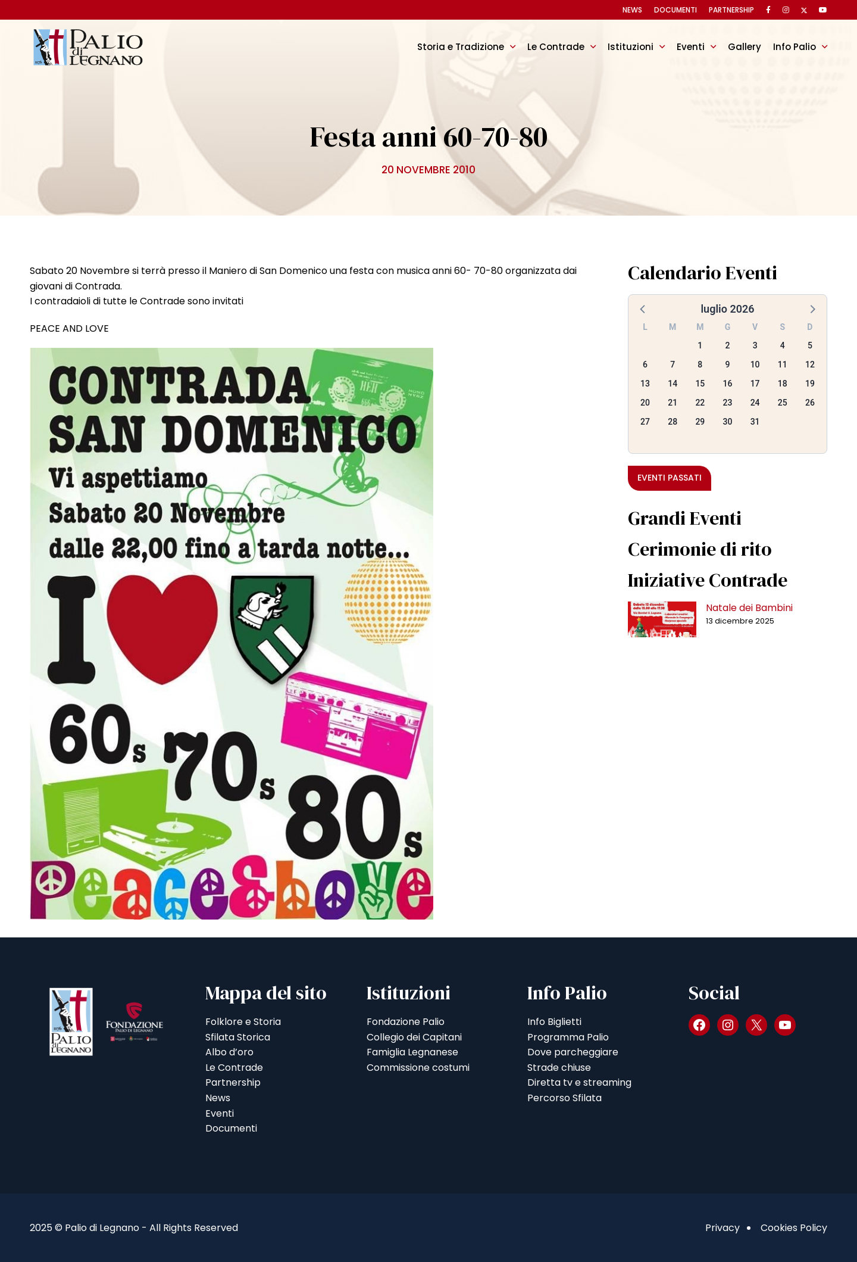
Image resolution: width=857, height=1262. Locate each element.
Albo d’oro (229, 1052)
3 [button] (755, 345)
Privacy (722, 1228)
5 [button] (810, 345)
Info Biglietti (554, 1022)
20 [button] (645, 402)
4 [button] (782, 345)
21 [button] (672, 402)
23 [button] (728, 402)
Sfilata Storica (237, 1037)
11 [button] (782, 364)
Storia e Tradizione (460, 46)
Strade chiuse (559, 1067)
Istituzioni (630, 46)
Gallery (744, 46)
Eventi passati (669, 478)
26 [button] (810, 402)
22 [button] (700, 402)
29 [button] (700, 421)
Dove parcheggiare (572, 1052)
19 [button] (810, 383)
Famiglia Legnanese (412, 1052)
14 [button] (672, 383)
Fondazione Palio (406, 1022)
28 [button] (672, 421)
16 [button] (728, 383)
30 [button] (728, 421)
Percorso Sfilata (564, 1098)
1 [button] (700, 345)
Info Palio (794, 46)
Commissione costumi (418, 1067)
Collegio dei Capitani (414, 1037)
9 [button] (727, 364)
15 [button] (700, 383)
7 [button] (672, 364)
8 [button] (700, 364)
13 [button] (645, 383)
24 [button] (755, 402)
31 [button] (755, 421)
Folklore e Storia (243, 1022)
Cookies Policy (794, 1228)
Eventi (691, 46)
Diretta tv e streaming (579, 1082)
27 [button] (645, 421)
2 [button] (727, 345)
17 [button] (755, 383)
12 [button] (810, 364)
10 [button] (755, 364)
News (632, 10)
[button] (643, 308)
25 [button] (782, 402)
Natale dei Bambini (749, 608)
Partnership (731, 10)
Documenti (675, 10)
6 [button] (645, 364)
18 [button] (782, 383)
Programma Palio (568, 1037)
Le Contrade (555, 46)
